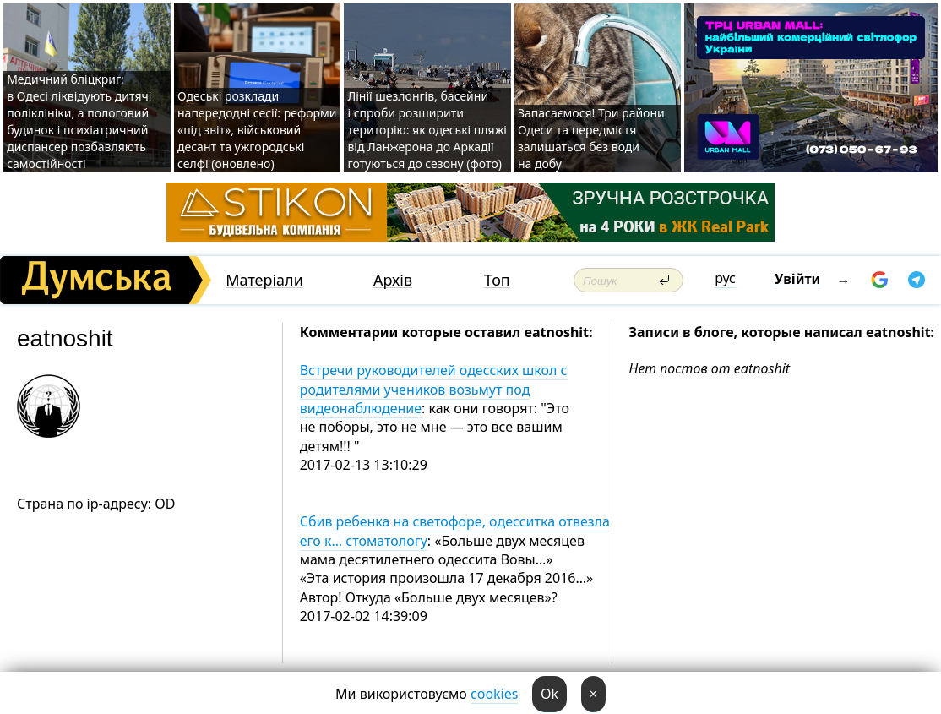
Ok (549, 693)
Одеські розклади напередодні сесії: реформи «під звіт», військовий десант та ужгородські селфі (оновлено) (257, 130)
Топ (497, 280)
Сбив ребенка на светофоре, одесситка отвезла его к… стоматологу (455, 530)
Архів (392, 280)
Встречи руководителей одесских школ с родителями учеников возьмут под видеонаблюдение (434, 389)
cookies (494, 693)
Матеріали (264, 280)
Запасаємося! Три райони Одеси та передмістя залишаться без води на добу (591, 138)
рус (725, 278)
